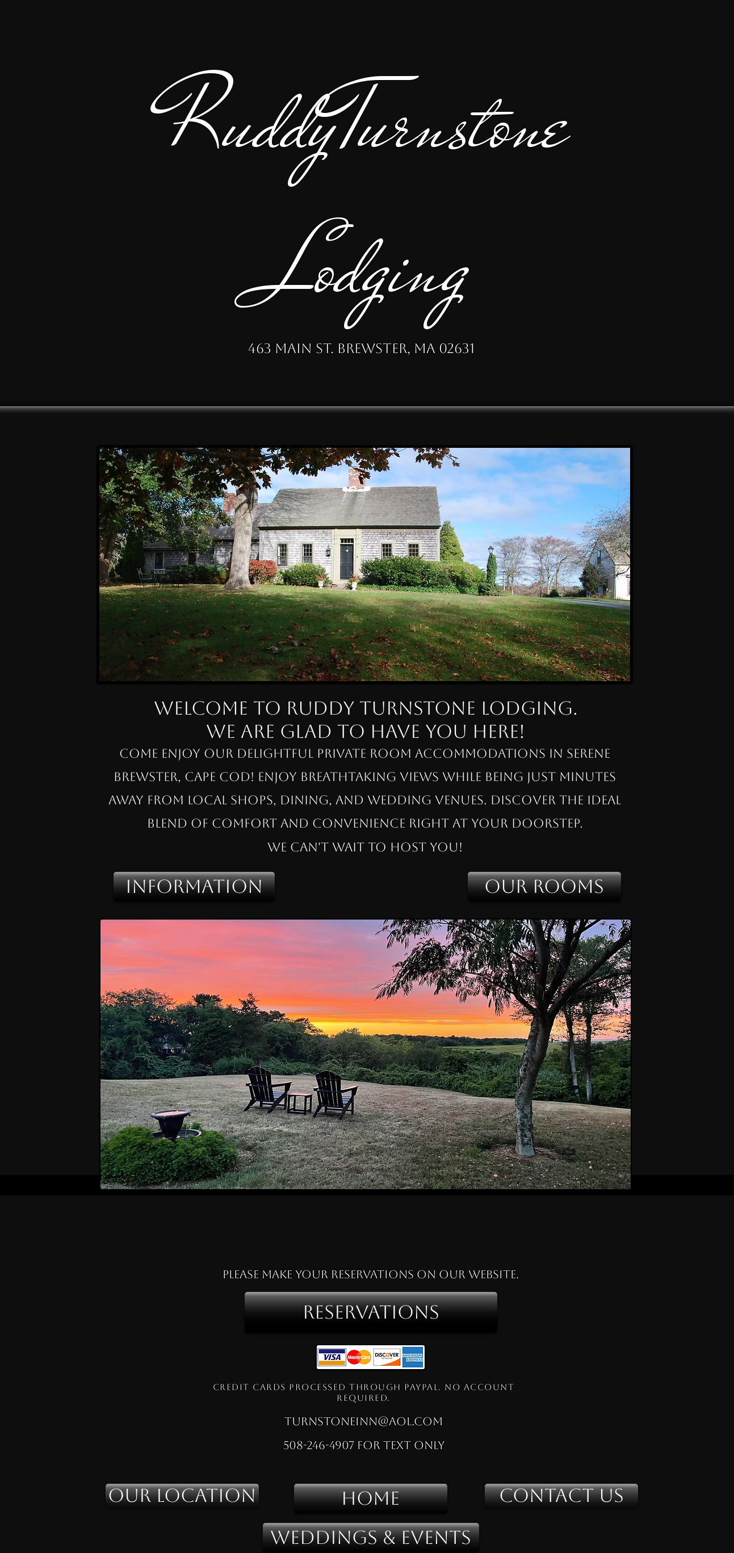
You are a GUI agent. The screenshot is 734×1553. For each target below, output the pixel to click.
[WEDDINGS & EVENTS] (371, 1538)
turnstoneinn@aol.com (363, 1421)
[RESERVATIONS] (371, 1312)
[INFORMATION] (194, 887)
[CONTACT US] (561, 1496)
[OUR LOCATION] (182, 1496)
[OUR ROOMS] (544, 887)
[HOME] (370, 1499)
